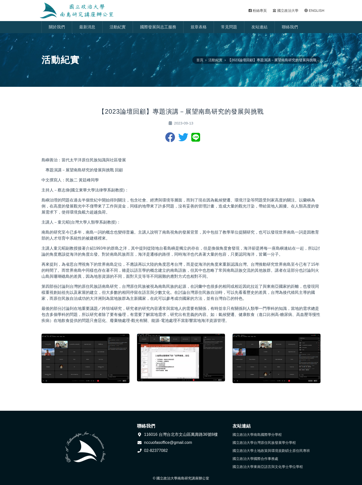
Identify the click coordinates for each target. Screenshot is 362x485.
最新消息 (87, 27)
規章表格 (199, 27)
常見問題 (229, 27)
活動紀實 (118, 27)
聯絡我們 (290, 27)
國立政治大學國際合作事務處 (255, 459)
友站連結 (259, 27)
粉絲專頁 (258, 11)
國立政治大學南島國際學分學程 (257, 435)
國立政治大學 (285, 11)
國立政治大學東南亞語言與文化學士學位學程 (268, 467)
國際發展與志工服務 (158, 27)
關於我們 (57, 27)
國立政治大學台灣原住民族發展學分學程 (264, 443)
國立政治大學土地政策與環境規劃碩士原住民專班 (271, 451)
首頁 (199, 60)
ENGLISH (314, 11)
